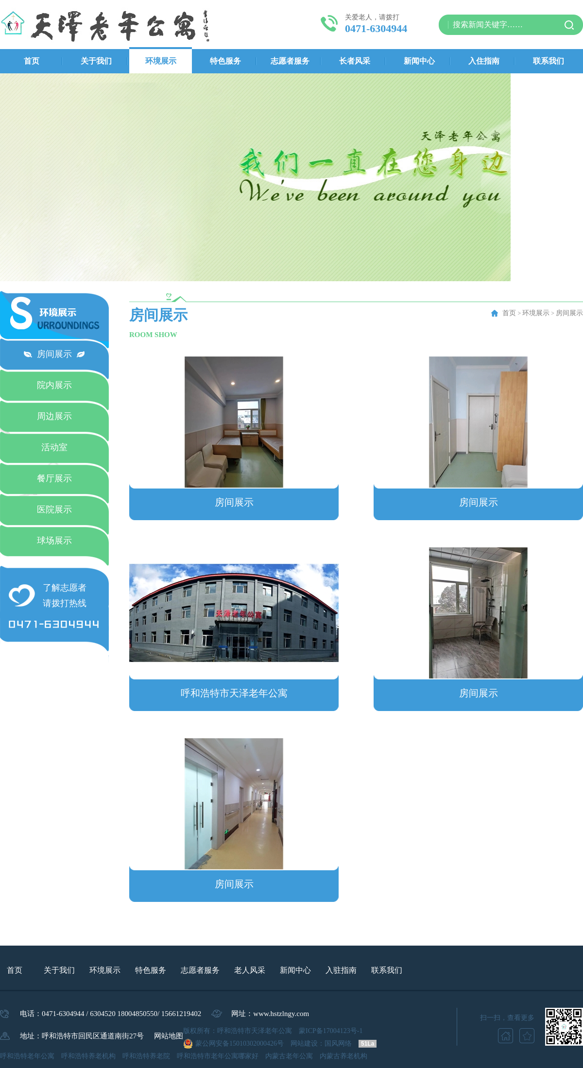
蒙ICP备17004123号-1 (330, 1030)
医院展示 (54, 509)
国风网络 (338, 1043)
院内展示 (54, 385)
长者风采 (354, 61)
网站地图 (168, 1036)
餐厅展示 (54, 478)
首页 (31, 61)
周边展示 (54, 416)
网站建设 (304, 1043)
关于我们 (96, 61)
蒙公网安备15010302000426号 (239, 1043)
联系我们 (548, 61)
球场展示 (54, 540)
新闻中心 (419, 61)
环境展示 (160, 61)
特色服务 (225, 61)
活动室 (54, 447)
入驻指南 (341, 970)
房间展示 (54, 354)
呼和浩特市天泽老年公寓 (234, 693)
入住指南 (483, 61)
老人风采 (249, 970)
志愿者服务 (290, 61)
